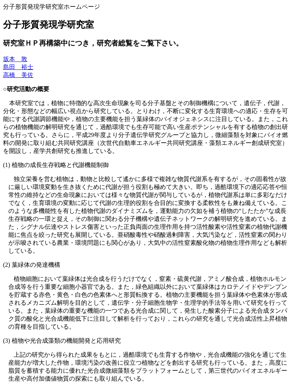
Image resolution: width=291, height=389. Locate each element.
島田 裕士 (18, 67)
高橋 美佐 (18, 75)
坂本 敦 (15, 59)
